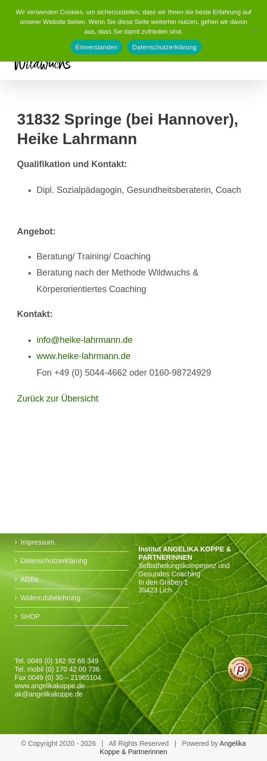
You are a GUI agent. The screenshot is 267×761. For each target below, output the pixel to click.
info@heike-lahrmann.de (85, 340)
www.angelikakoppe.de (50, 686)
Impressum (37, 542)
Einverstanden (96, 47)
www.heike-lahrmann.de (84, 356)
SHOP (30, 616)
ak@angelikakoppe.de (49, 694)
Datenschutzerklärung (54, 561)
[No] (255, 31)
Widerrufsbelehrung (50, 598)
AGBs (30, 579)
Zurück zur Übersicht (57, 398)
